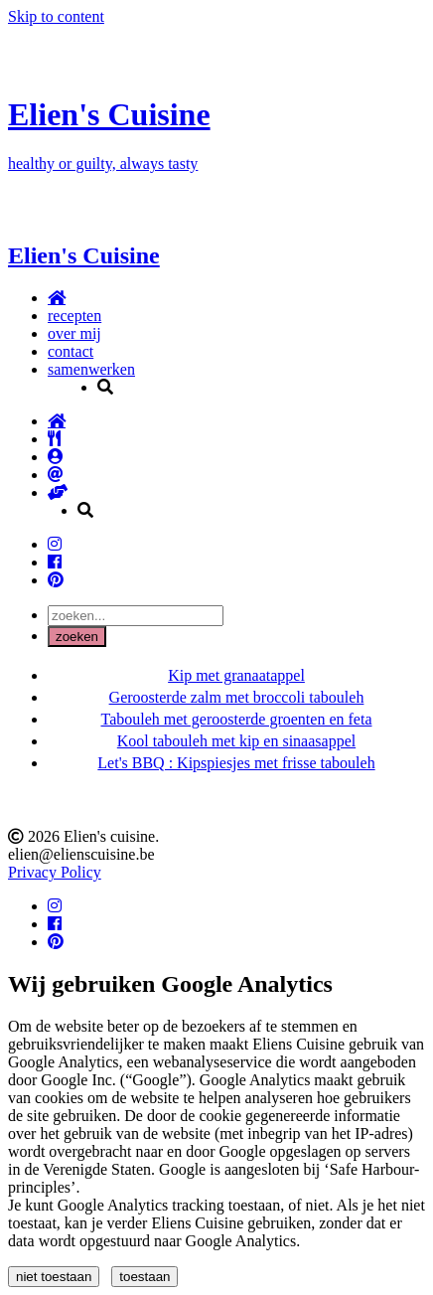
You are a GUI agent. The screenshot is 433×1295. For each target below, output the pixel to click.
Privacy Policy (54, 872)
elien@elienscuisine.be (81, 854)
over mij (74, 333)
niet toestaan (53, 1276)
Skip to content (56, 16)
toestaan (144, 1276)
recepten (74, 315)
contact (70, 351)
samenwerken (91, 369)
